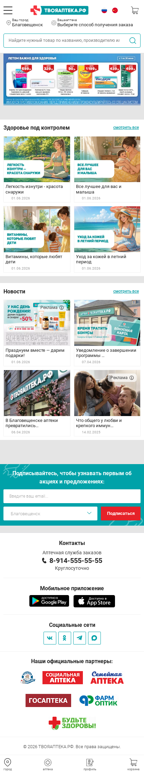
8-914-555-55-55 (75, 560)
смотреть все (126, 127)
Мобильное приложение (72, 588)
